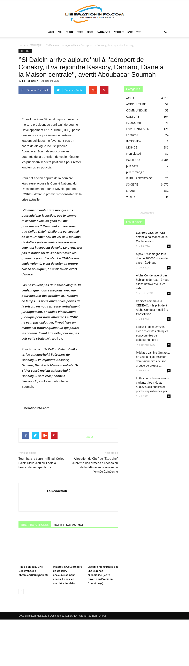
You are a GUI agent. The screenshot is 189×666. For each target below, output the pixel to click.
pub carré (132, 166)
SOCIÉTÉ (80, 32)
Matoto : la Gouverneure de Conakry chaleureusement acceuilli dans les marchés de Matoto (67, 621)
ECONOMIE (134, 123)
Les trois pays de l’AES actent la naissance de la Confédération (152, 237)
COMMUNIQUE (136, 110)
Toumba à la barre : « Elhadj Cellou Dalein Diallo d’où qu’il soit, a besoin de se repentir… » (41, 519)
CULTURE (90, 32)
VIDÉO (138, 32)
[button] (166, 32)
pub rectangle (135, 172)
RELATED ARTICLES (35, 580)
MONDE (131, 147)
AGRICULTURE (119, 32)
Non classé (133, 153)
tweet (89, 492)
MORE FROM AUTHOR (69, 580)
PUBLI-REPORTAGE (139, 178)
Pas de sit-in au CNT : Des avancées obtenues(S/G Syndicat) (33, 617)
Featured (132, 135)
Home (22, 45)
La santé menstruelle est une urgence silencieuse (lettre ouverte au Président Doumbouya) (103, 621)
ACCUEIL (51, 32)
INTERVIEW (133, 141)
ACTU (60, 32)
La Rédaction (30, 80)
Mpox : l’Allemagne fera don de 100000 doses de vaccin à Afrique (152, 258)
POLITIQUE (69, 32)
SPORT (130, 32)
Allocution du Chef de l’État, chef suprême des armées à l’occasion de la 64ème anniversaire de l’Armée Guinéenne (95, 521)
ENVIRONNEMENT (103, 32)
